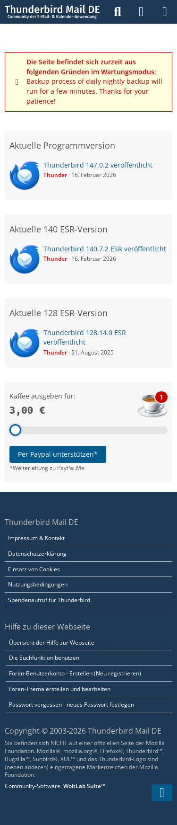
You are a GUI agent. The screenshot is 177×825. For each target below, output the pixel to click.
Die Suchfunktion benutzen (44, 658)
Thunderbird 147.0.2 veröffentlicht (97, 164)
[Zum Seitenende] (162, 792)
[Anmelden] (141, 12)
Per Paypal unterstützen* (58, 454)
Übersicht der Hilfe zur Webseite (51, 643)
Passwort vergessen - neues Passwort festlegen (71, 705)
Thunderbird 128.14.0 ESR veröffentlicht (84, 337)
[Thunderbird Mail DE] (52, 11)
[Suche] (117, 11)
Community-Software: (55, 786)
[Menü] (164, 11)
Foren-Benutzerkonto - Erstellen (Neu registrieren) (75, 673)
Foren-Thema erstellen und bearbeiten (59, 689)
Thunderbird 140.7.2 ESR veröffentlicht (104, 248)
